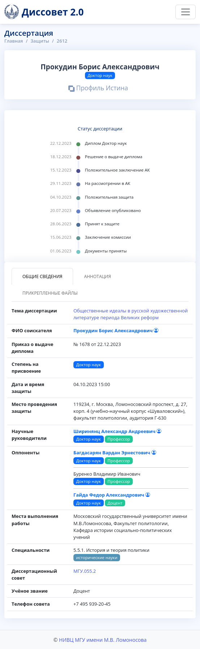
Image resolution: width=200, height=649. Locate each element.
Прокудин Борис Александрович (115, 330)
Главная (14, 41)
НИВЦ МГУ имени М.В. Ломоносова (102, 639)
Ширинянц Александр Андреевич (117, 431)
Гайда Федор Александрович (111, 495)
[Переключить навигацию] (185, 12)
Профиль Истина (98, 89)
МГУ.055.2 (84, 571)
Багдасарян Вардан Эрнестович (114, 452)
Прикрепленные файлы (50, 293)
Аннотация (97, 276)
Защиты (40, 41)
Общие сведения (42, 276)
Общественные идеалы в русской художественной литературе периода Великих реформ (130, 313)
